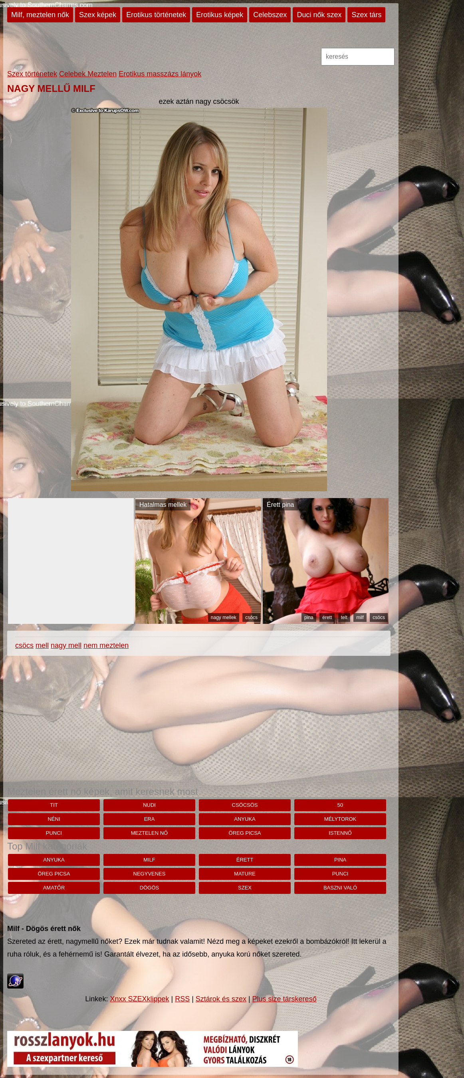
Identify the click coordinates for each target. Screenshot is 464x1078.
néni (54, 819)
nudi (149, 805)
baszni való (340, 888)
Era (149, 819)
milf (360, 617)
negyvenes (149, 874)
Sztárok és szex (221, 999)
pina (308, 617)
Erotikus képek (219, 15)
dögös (149, 888)
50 (340, 805)
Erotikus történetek (156, 15)
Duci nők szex (319, 15)
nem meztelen (106, 645)
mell (42, 645)
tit (54, 805)
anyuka (244, 819)
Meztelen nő (149, 833)
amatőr (54, 888)
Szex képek (97, 15)
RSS (182, 999)
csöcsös (245, 805)
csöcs (251, 617)
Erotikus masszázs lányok (160, 74)
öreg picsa (245, 833)
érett (327, 617)
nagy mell (66, 645)
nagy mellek (223, 617)
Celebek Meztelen (88, 74)
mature (245, 874)
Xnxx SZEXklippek (139, 999)
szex (245, 888)
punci (54, 833)
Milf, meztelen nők (40, 15)
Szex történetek (32, 74)
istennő (340, 833)
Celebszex (270, 15)
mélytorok (340, 819)
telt (344, 617)
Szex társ (366, 15)
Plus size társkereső (284, 999)
